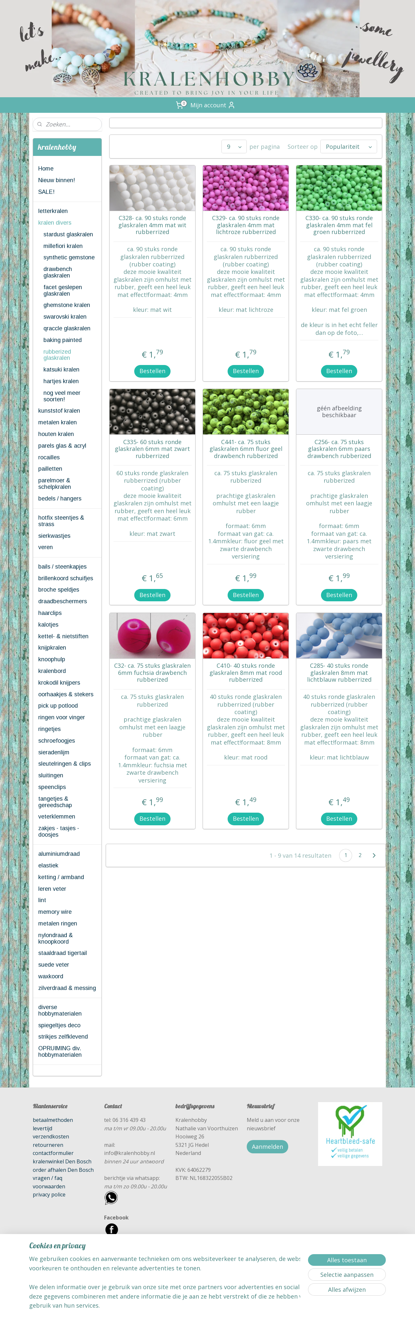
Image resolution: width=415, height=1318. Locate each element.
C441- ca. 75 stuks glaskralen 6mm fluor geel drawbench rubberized (245, 449)
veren (45, 547)
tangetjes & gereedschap (55, 801)
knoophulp (51, 659)
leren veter (52, 889)
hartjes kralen (61, 381)
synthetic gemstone (69, 257)
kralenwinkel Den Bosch (62, 1161)
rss (195, 1306)
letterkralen (53, 211)
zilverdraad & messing (67, 988)
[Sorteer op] (349, 146)
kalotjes (48, 624)
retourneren (48, 1144)
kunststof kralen (59, 410)
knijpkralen (52, 647)
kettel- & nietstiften (63, 636)
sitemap (182, 1306)
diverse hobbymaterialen (60, 1010)
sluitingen (50, 775)
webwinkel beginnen (220, 1306)
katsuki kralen (61, 369)
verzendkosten (51, 1136)
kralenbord (52, 671)
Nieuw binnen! (56, 180)
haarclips (50, 613)
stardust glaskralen (68, 234)
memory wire (55, 912)
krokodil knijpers (59, 682)
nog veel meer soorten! (61, 396)
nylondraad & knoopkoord (55, 938)
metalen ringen (57, 923)
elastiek (48, 865)
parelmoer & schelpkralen (54, 483)
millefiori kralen (63, 246)
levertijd (42, 1128)
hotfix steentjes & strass (61, 520)
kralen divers (54, 222)
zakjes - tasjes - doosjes (58, 831)
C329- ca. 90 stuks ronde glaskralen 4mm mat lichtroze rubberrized (245, 225)
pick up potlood (58, 705)
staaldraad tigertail (62, 953)
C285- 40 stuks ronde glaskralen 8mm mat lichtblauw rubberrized (339, 672)
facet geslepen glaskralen (62, 290)
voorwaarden (49, 1186)
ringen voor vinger (61, 717)
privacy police (49, 1194)
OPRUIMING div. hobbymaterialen (60, 1051)
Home (45, 168)
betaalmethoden (53, 1120)
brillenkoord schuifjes (65, 578)
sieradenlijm (53, 752)
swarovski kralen (65, 316)
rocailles (49, 457)
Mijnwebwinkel (277, 1306)
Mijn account (212, 105)
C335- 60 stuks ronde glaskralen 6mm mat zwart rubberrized (152, 449)
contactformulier (53, 1153)
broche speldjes (58, 589)
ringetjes (49, 729)
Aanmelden (267, 1146)
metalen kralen (57, 422)
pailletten (50, 468)
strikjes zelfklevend (63, 1036)
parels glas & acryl (62, 445)
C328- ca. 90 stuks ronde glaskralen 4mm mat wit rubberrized (152, 225)
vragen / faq (47, 1178)
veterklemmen (56, 816)
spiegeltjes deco (59, 1025)
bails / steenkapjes (62, 566)
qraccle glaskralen (66, 328)
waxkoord (50, 976)
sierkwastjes (54, 536)
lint (42, 900)
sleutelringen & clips (64, 763)
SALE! (46, 192)
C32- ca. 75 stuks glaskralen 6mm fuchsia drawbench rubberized (152, 672)
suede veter (53, 964)
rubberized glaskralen (57, 354)
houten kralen (56, 434)
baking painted (62, 340)
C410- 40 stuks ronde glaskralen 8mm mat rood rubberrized (245, 672)
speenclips (52, 787)
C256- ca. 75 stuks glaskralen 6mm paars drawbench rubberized (339, 449)
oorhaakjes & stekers (65, 694)
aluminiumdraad (59, 854)
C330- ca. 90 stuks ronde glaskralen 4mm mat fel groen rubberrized (339, 225)
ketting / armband (61, 877)
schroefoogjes (56, 740)
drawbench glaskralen (57, 272)
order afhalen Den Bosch (63, 1169)
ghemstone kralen (66, 305)
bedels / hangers (59, 498)
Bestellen (152, 371)
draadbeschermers (62, 601)
